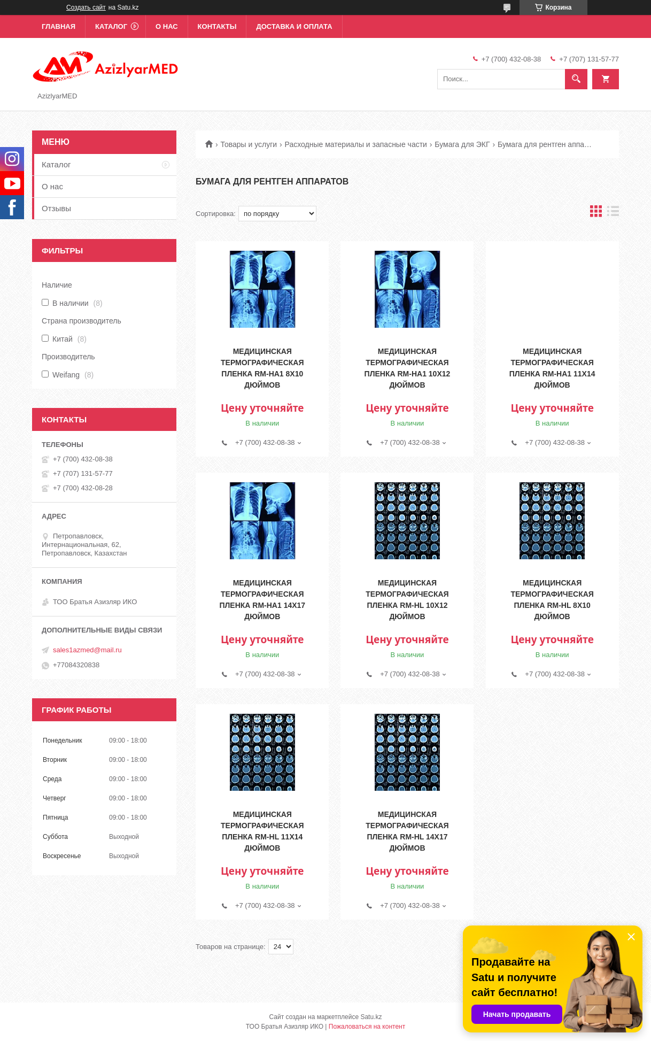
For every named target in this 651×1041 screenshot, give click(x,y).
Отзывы (56, 208)
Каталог (111, 26)
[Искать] (576, 79)
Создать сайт (86, 7)
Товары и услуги (248, 144)
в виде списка (613, 213)
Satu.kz (371, 1017)
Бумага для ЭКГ (462, 144)
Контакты (217, 26)
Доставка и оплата (294, 26)
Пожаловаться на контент (367, 1026)
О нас (167, 26)
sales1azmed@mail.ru (87, 650)
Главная (58, 26)
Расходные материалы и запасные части (356, 144)
